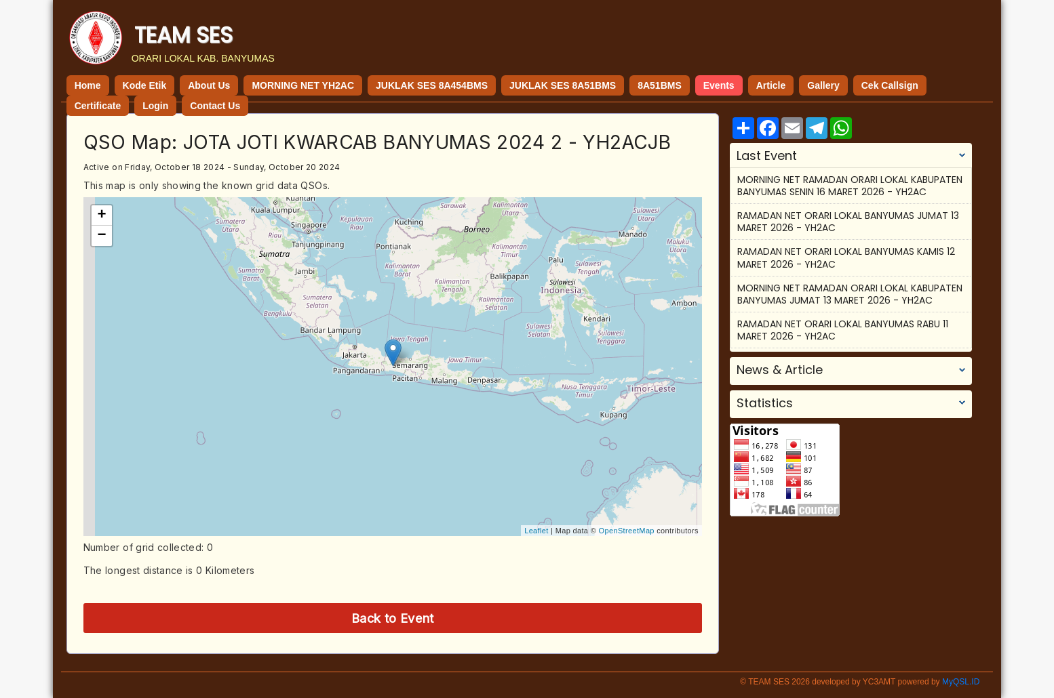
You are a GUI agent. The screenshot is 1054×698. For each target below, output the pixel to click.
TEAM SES (183, 35)
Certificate (98, 105)
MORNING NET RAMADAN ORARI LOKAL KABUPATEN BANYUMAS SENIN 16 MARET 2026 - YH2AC (849, 186)
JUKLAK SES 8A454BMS (432, 85)
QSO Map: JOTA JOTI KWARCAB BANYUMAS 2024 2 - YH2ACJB (377, 142)
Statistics (765, 403)
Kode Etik (145, 85)
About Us (209, 85)
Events (719, 85)
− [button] (101, 236)
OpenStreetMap (627, 531)
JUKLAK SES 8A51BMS (562, 85)
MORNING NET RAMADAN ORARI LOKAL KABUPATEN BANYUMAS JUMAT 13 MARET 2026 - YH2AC (849, 294)
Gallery (823, 85)
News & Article (780, 370)
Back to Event (392, 618)
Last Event (767, 155)
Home (88, 85)
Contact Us (215, 105)
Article (771, 85)
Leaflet (536, 531)
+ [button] (101, 215)
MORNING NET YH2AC (303, 85)
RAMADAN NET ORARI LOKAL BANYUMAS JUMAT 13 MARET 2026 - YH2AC (848, 221)
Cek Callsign (889, 85)
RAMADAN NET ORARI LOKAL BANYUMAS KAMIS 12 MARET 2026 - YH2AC (846, 257)
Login (155, 105)
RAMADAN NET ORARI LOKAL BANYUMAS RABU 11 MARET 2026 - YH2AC (842, 330)
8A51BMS (660, 85)
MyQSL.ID (960, 681)
